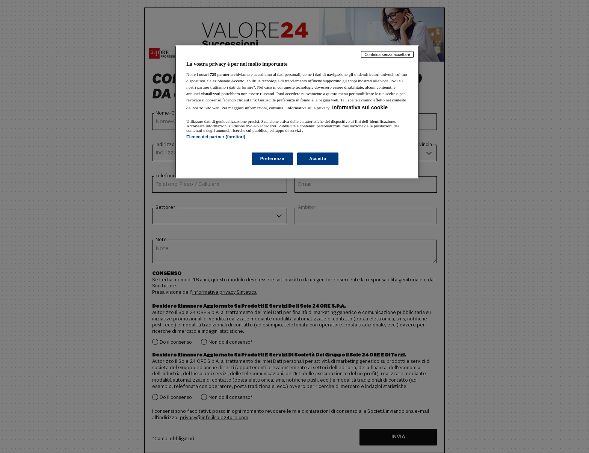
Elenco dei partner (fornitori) (215, 136)
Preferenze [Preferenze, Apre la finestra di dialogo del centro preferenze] (272, 158)
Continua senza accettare (387, 54)
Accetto (317, 158)
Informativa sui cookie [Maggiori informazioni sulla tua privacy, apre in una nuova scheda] (360, 107)
